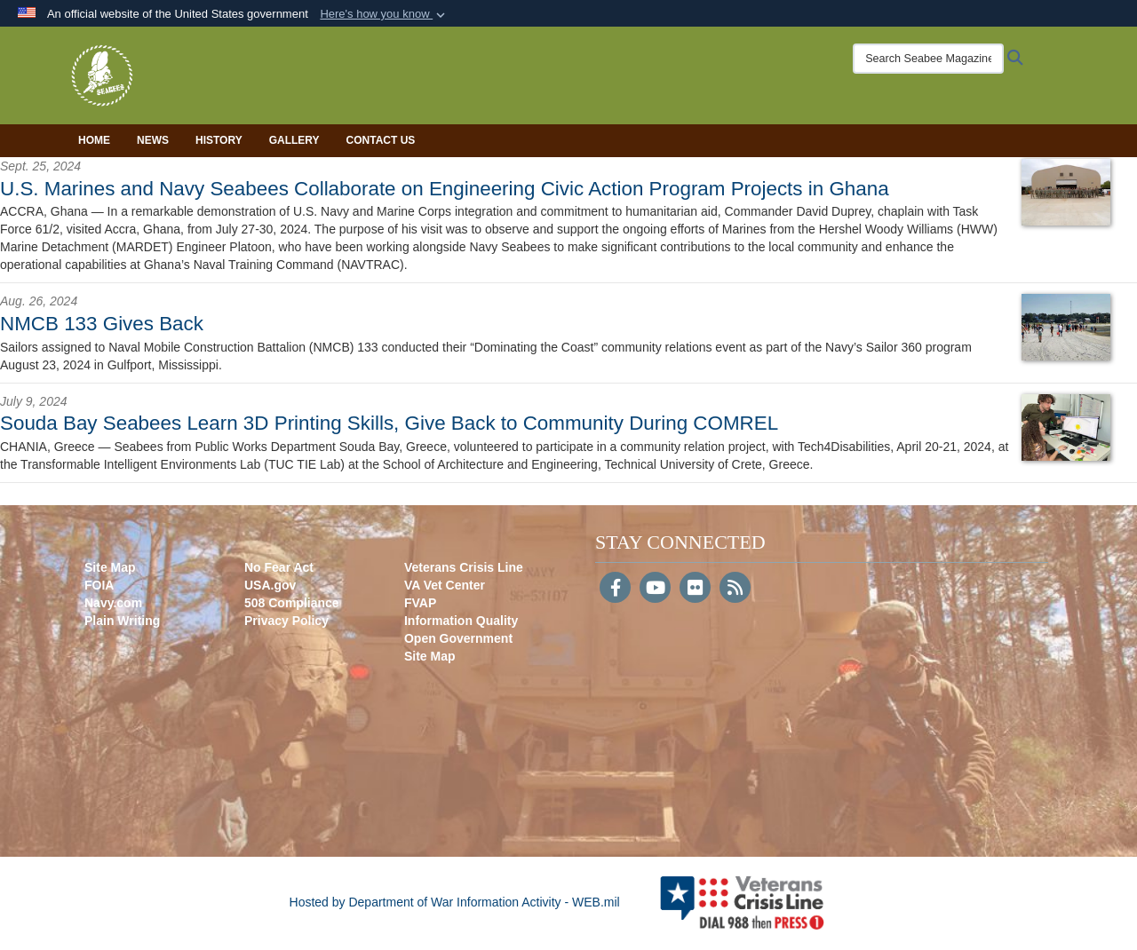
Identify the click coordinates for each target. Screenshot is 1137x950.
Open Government (458, 638)
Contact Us (381, 140)
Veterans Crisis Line (463, 567)
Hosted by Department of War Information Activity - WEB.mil (455, 902)
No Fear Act (279, 567)
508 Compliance (291, 603)
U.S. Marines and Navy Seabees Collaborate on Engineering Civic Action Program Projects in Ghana (444, 189)
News (153, 140)
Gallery (294, 140)
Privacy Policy (286, 621)
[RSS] (735, 589)
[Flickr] (695, 589)
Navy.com (113, 603)
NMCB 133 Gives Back (101, 324)
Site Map (110, 567)
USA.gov (270, 585)
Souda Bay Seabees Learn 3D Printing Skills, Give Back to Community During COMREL (389, 423)
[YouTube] (655, 589)
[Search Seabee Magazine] (928, 59)
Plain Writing (122, 621)
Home (94, 140)
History (219, 140)
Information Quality (461, 621)
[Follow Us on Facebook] (615, 589)
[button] (384, 14)
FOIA (99, 585)
